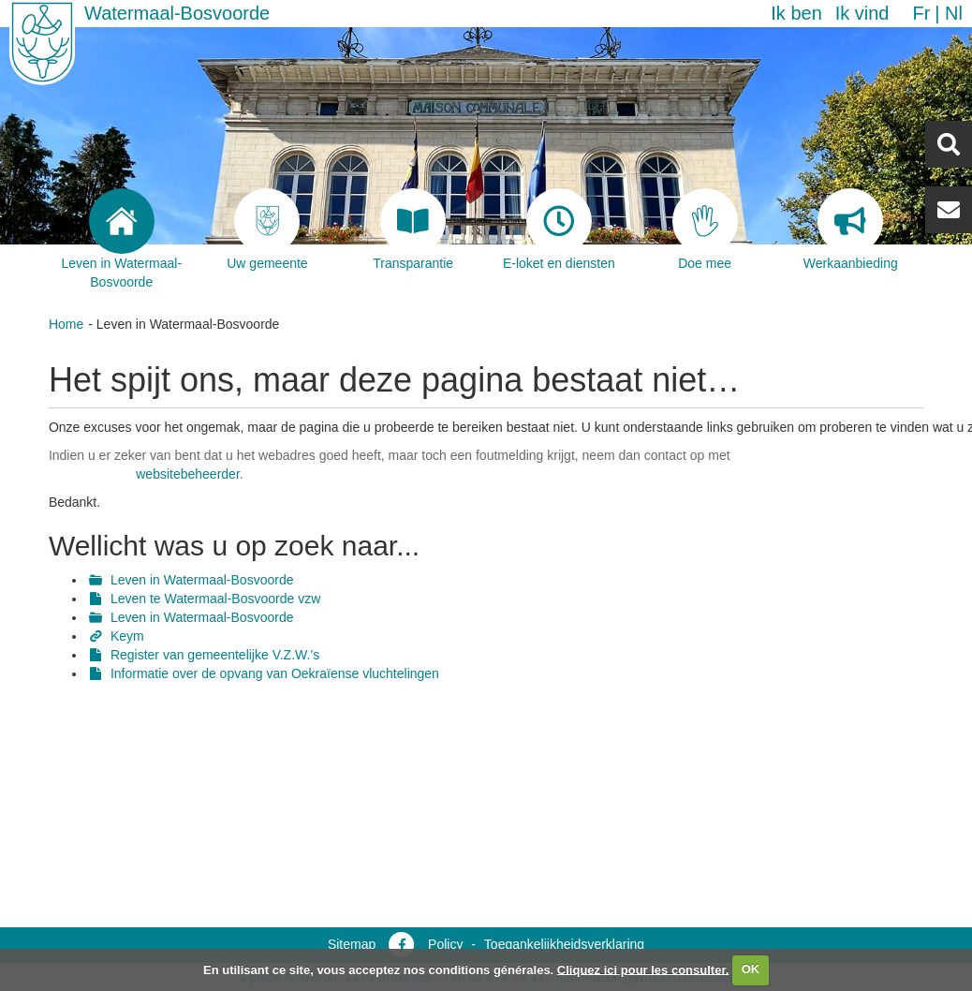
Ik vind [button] (862, 13)
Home (66, 324)
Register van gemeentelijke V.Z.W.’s (214, 654)
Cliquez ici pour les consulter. (643, 969)
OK (751, 969)
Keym (127, 636)
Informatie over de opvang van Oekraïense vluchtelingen (274, 673)
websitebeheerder (188, 473)
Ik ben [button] (796, 13)
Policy (445, 944)
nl (954, 13)
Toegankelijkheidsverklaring (564, 944)
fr (921, 13)
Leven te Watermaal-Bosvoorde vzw (215, 598)
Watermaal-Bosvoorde (177, 13)
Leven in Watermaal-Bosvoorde (202, 579)
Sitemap (352, 944)
